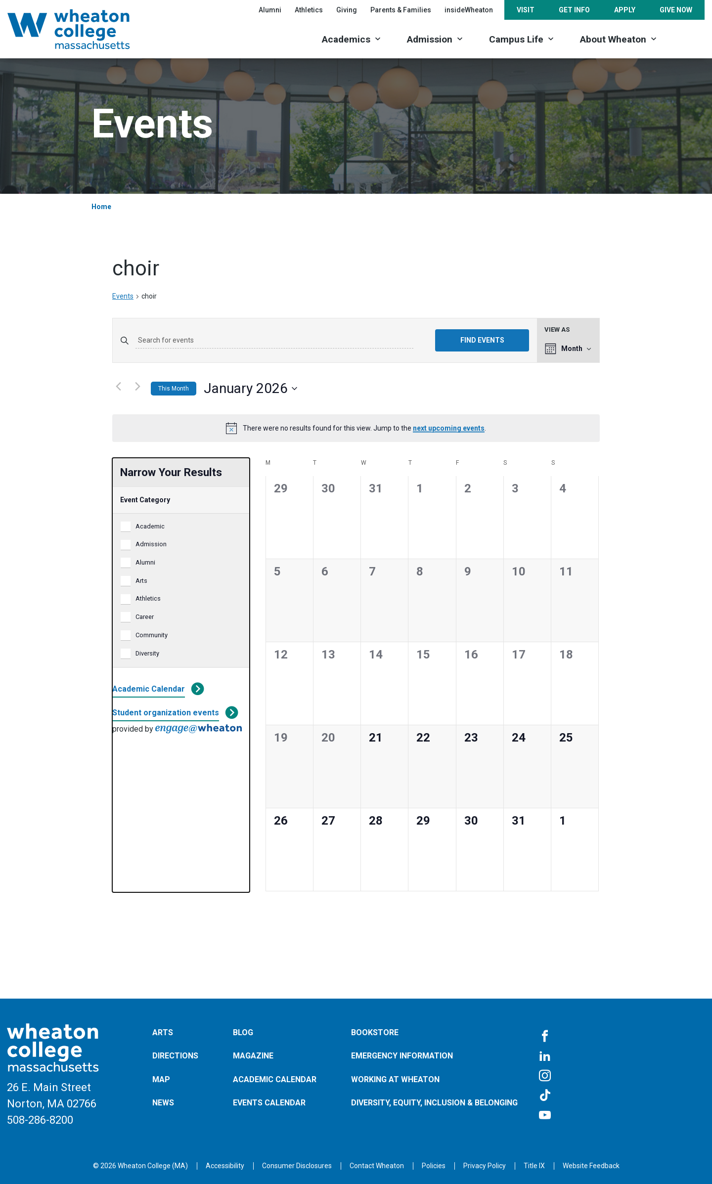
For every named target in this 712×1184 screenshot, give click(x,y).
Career (144, 616)
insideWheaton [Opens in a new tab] (469, 10)
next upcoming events (449, 428)
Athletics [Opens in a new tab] (309, 10)
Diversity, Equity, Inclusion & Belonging (434, 1102)
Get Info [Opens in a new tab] (574, 10)
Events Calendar (269, 1102)
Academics (346, 39)
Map (161, 1079)
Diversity (147, 653)
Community (151, 635)
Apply (624, 10)
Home (101, 207)
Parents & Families (400, 10)
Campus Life (516, 39)
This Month (173, 388)
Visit (525, 10)
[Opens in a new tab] (377, 1165)
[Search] (687, 38)
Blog (243, 1032)
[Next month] (137, 387)
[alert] (356, 428)
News (163, 1102)
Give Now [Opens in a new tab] (676, 10)
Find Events (482, 340)
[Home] (81, 29)
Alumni (270, 10)
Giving (346, 10)
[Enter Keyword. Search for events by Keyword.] (274, 340)
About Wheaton (613, 39)
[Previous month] (118, 387)
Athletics (148, 598)
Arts (141, 580)
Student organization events (165, 712)
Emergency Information (402, 1055)
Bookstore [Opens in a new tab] (375, 1032)
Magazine (253, 1055)
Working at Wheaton (395, 1079)
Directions (175, 1055)
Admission (429, 39)
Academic (150, 526)
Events (123, 296)
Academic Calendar (148, 689)
